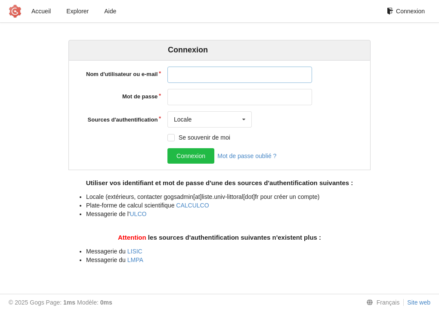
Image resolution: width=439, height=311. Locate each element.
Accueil (41, 11)
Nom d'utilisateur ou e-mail (122, 74)
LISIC (134, 251)
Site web (418, 302)
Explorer (77, 11)
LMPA (135, 259)
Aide (110, 11)
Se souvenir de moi (204, 137)
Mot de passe (140, 96)
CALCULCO (192, 205)
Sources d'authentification (123, 119)
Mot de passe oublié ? (246, 155)
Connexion (406, 11)
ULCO (138, 213)
